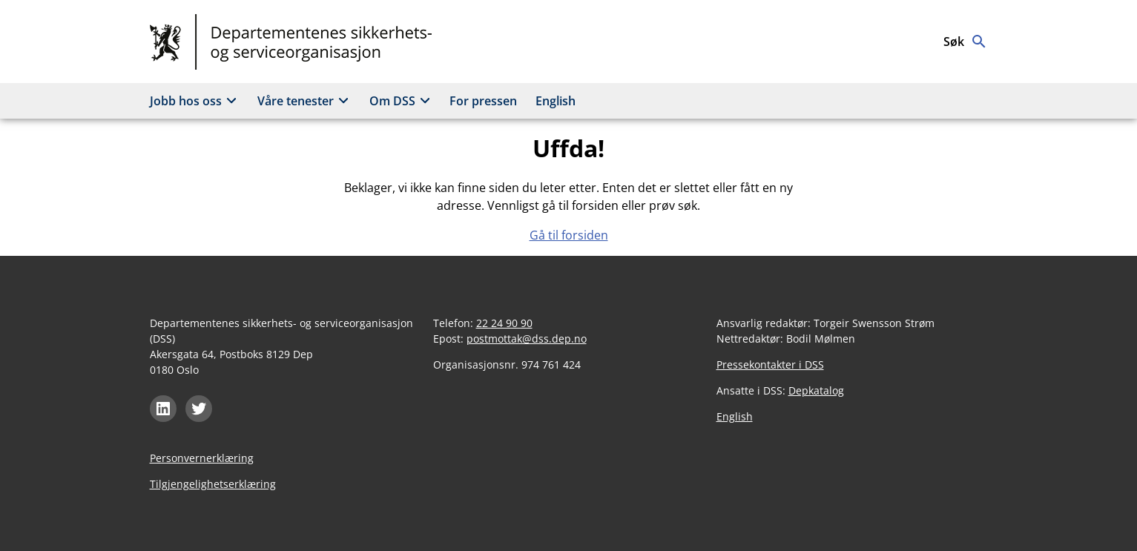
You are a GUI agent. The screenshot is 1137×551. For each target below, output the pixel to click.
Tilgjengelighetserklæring (213, 484)
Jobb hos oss (195, 100)
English (555, 101)
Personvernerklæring (202, 458)
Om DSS (402, 100)
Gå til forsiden (569, 235)
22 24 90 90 (504, 323)
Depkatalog (816, 390)
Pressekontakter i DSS (770, 364)
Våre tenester (305, 100)
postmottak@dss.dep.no (527, 338)
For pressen (483, 101)
